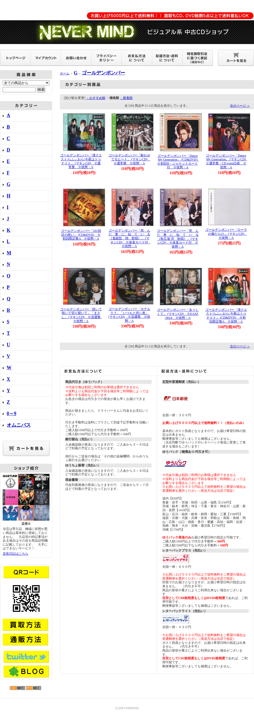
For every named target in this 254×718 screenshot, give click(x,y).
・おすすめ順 (95, 98)
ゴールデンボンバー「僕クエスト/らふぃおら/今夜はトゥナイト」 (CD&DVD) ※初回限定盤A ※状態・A (226, 315)
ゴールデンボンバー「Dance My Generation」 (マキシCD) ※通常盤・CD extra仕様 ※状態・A (227, 161)
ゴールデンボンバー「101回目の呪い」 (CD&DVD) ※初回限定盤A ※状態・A (81, 234)
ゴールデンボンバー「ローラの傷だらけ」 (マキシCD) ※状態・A (226, 233)
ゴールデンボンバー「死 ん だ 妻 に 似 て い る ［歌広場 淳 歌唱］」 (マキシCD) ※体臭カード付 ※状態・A (179, 238)
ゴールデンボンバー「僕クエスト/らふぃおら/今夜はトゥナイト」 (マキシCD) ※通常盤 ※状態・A (81, 161)
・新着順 (126, 98)
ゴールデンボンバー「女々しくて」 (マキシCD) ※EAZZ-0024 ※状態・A (178, 313)
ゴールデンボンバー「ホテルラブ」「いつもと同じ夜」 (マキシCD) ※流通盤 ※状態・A (129, 315)
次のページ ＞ (240, 106)
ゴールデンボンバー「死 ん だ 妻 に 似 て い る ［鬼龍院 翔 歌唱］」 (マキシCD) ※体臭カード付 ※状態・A (131, 238)
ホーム (65, 73)
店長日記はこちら (15, 554)
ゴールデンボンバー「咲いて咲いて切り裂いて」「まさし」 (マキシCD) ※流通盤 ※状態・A (82, 315)
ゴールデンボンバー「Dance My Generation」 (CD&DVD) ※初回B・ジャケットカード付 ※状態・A (179, 161)
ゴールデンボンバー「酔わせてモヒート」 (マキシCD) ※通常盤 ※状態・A (130, 159)
